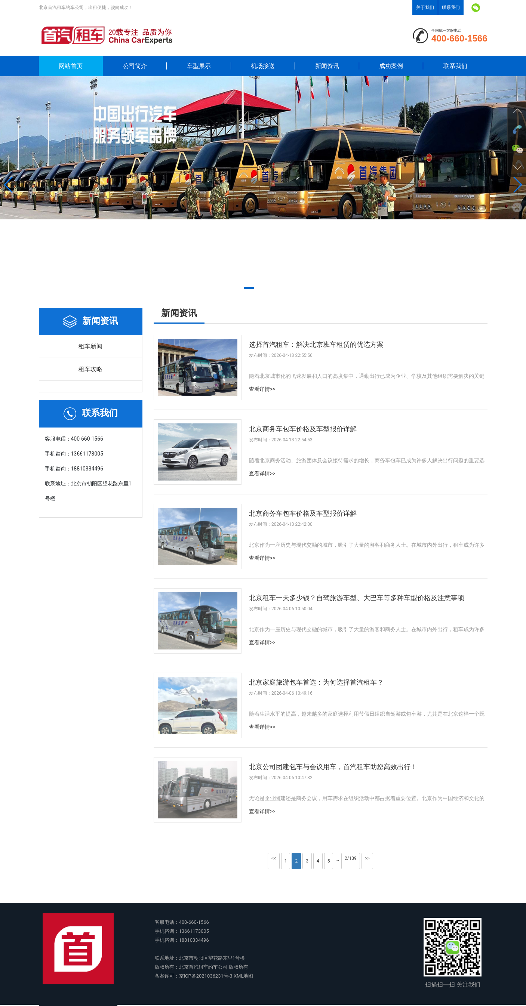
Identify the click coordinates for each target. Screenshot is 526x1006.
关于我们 (425, 7)
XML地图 (243, 976)
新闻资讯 (327, 66)
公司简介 (135, 66)
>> (367, 858)
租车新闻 (90, 346)
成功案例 (391, 66)
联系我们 (451, 7)
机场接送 (263, 66)
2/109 (351, 858)
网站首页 (71, 66)
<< (273, 858)
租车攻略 (90, 369)
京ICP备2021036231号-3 (206, 976)
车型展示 (199, 66)
